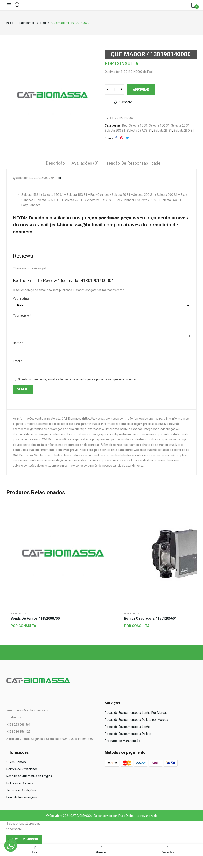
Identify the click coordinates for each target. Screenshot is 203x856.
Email (18, 361)
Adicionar (141, 90)
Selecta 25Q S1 (183, 131)
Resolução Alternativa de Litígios (29, 777)
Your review (22, 316)
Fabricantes (18, 614)
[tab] (55, 164)
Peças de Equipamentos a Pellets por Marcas (136, 720)
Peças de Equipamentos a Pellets (128, 734)
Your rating (21, 299)
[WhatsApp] (10, 845)
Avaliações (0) (85, 163)
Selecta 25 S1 (162, 131)
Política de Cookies (19, 784)
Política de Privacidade (22, 770)
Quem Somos (16, 763)
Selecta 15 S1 (138, 126)
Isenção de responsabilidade (132, 163)
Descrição (55, 163)
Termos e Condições (21, 791)
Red (124, 126)
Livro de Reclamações (21, 798)
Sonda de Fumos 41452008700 (35, 619)
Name (18, 343)
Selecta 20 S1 (180, 126)
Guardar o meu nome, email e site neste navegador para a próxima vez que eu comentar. (77, 379)
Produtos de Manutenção (122, 741)
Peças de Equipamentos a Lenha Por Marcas (136, 713)
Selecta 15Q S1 (159, 126)
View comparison (24, 840)
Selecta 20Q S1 (115, 131)
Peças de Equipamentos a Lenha (127, 727)
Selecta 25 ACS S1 (139, 131)
